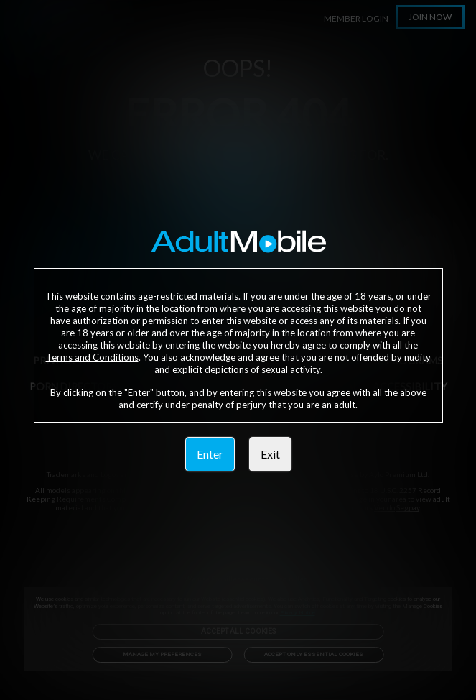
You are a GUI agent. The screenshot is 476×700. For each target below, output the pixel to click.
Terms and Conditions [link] (92, 357)
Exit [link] (270, 454)
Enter (210, 454)
